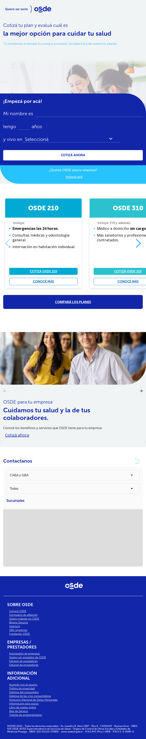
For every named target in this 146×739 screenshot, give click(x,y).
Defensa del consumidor (24, 692)
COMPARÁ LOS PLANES (73, 302)
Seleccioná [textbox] (36, 139)
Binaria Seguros (18, 622)
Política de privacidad (22, 688)
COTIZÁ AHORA (73, 155)
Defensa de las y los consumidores (30, 696)
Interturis (14, 626)
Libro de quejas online (22, 707)
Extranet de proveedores (23, 664)
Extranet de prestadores (23, 661)
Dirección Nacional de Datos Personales (33, 699)
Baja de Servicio (18, 711)
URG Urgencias (18, 630)
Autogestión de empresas (24, 653)
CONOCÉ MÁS (43, 281)
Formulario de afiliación (23, 614)
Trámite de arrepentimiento (25, 714)
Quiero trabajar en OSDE (24, 618)
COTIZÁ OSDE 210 (43, 271)
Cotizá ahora (17, 435)
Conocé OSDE (17, 611)
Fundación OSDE (19, 633)
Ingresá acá (74, 177)
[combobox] (71, 139)
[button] (138, 243)
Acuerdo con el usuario (23, 684)
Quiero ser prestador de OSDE (27, 657)
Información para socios (24, 703)
